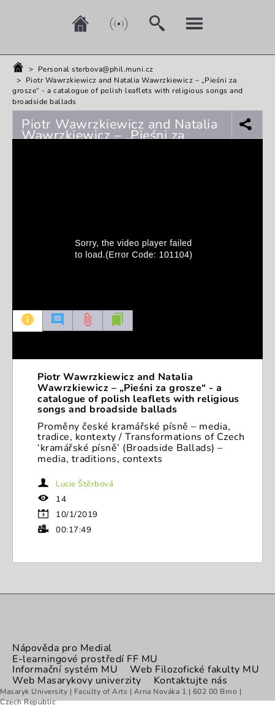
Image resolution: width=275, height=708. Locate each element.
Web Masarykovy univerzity (76, 680)
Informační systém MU (65, 669)
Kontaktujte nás (191, 680)
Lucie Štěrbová (84, 484)
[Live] (110, 23)
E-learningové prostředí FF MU (85, 659)
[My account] (186, 23)
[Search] (148, 23)
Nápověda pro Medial (62, 648)
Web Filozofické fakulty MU (194, 669)
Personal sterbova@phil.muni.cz (96, 69)
